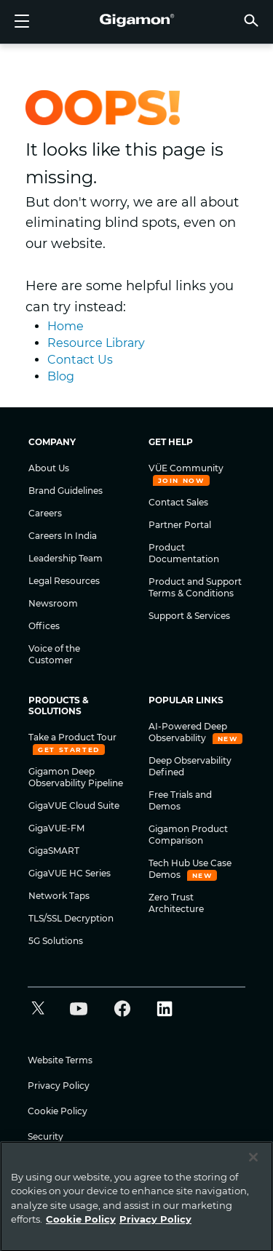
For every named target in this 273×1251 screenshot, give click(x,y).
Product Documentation (184, 553)
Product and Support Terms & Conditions (195, 587)
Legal (39, 1161)
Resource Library (96, 343)
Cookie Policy (57, 1111)
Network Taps (59, 895)
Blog (60, 376)
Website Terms (60, 1060)
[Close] (253, 1204)
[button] (251, 20)
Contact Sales (178, 502)
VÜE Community (186, 468)
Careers (45, 513)
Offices (44, 625)
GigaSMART (53, 850)
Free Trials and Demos (180, 800)
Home (65, 326)
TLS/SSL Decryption (71, 918)
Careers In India (62, 535)
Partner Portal (180, 524)
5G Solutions (55, 940)
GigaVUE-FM (56, 828)
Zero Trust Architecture (176, 903)
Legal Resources (64, 580)
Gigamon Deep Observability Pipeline (75, 777)
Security (45, 1136)
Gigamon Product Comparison (188, 834)
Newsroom (53, 603)
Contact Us (80, 360)
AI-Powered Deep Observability (188, 732)
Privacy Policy (59, 1085)
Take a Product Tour (72, 737)
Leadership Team (65, 558)
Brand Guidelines (65, 490)
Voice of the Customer (54, 654)
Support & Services (189, 615)
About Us (48, 468)
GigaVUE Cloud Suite (73, 805)
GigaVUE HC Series (69, 873)
